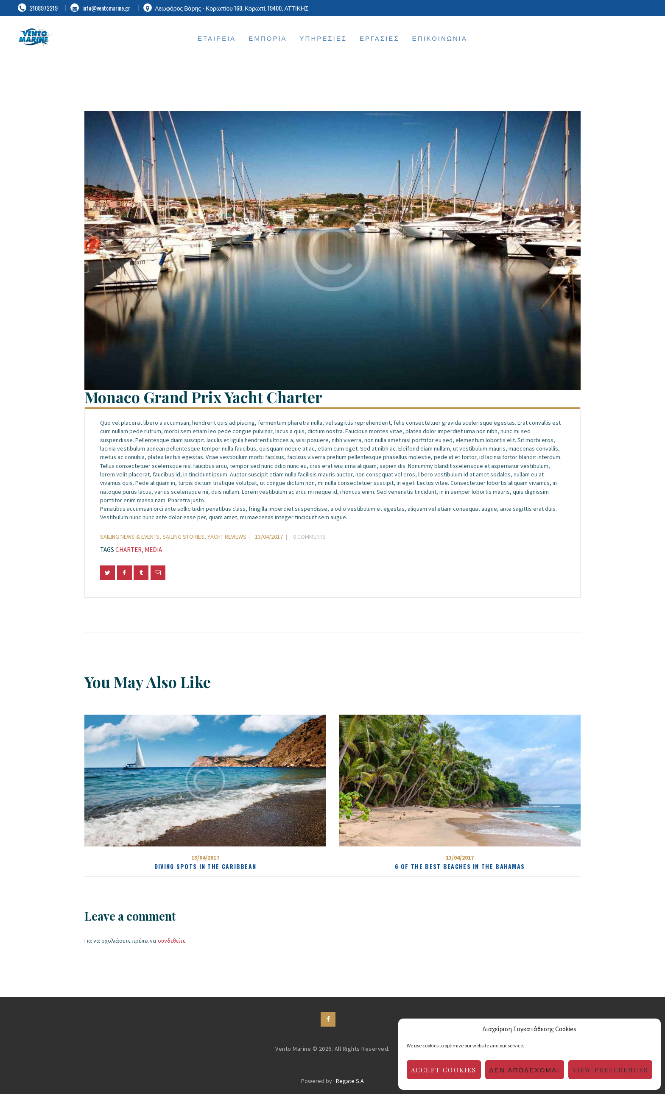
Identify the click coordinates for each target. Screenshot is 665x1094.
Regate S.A (350, 1081)
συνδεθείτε (171, 940)
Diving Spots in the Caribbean (205, 866)
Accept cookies (444, 1070)
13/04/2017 (269, 536)
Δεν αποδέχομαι (524, 1070)
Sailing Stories (183, 536)
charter (128, 550)
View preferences (610, 1070)
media (153, 550)
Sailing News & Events (129, 536)
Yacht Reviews (226, 536)
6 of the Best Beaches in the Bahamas (460, 866)
